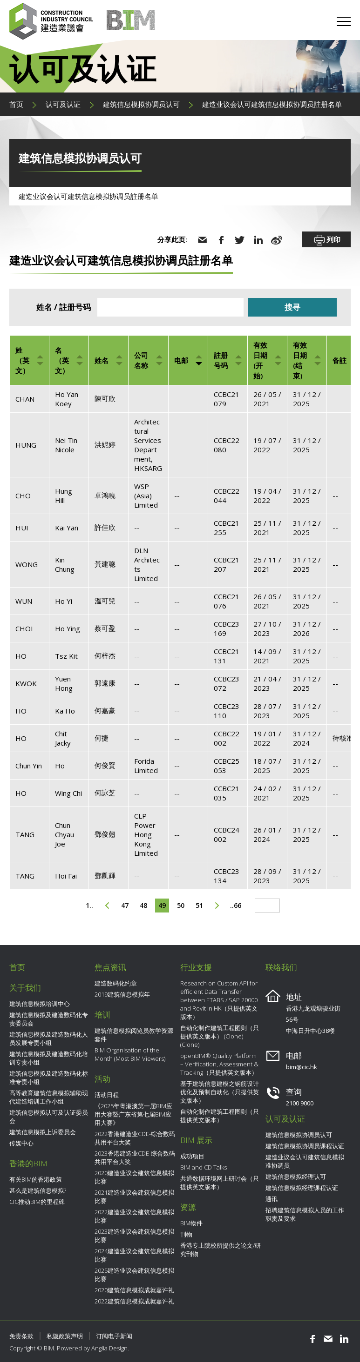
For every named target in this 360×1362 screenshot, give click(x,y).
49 (162, 905)
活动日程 (107, 1095)
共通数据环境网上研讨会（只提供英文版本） (219, 1182)
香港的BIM (28, 1163)
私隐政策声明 (65, 1336)
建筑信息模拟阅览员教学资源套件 (134, 1034)
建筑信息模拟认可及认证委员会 (48, 1116)
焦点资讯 (110, 967)
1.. (89, 905)
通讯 (271, 1199)
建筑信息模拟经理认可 (295, 1176)
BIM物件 (191, 1223)
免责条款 (21, 1336)
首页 (16, 104)
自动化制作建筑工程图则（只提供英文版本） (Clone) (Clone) (219, 1036)
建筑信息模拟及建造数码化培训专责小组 (48, 1058)
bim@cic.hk (301, 1067)
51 (199, 905)
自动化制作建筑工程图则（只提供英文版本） (219, 1115)
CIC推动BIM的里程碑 (37, 1201)
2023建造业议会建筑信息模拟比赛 (134, 1235)
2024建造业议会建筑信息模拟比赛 (134, 1255)
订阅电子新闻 (114, 1336)
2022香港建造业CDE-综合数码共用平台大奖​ (135, 1138)
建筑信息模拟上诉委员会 (42, 1132)
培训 (102, 1014)
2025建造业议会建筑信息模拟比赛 (134, 1274)
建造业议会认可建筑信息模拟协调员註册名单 (272, 104)
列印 (326, 240)
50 (180, 905)
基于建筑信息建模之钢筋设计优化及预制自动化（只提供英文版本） (219, 1091)
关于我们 (25, 987)
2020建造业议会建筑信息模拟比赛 (134, 1177)
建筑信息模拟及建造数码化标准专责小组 (48, 1077)
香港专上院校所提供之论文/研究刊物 (220, 1249)
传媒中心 (21, 1143)
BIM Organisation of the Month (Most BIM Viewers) (130, 1054)
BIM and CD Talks (203, 1167)
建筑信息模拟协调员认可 (141, 104)
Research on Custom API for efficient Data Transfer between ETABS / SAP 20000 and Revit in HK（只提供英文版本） (219, 1000)
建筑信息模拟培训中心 (39, 1003)
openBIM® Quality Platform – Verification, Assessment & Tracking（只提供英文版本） (219, 1064)
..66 (235, 905)
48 (143, 905)
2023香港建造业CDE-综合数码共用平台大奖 (135, 1157)
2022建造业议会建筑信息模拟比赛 (134, 1216)
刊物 (186, 1234)
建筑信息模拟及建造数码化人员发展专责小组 (48, 1038)
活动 (102, 1078)
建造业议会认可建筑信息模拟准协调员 (304, 1161)
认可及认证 (63, 104)
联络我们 (281, 967)
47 (125, 905)
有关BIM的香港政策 (35, 1179)
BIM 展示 (196, 1140)
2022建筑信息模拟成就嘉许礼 (134, 1301)
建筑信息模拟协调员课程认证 (304, 1146)
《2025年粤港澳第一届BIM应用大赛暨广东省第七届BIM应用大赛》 (133, 1114)
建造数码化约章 (116, 983)
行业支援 (196, 967)
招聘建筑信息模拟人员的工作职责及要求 (304, 1214)
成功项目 (192, 1156)
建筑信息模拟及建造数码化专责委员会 (48, 1019)
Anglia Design (109, 1348)
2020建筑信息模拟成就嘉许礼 (134, 1290)
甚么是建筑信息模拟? (37, 1190)
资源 (188, 1207)
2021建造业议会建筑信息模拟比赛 (134, 1196)
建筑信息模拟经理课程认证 (301, 1187)
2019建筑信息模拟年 (122, 994)
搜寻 (292, 307)
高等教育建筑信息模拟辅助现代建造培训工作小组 (48, 1097)
